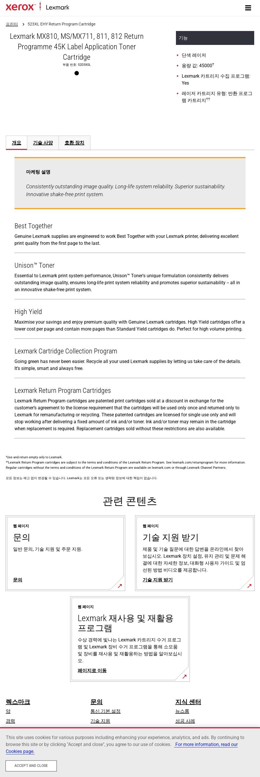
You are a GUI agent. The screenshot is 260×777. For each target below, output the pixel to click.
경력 (10, 721)
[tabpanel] (130, 299)
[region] (130, 752)
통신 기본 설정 (105, 711)
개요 (16, 142)
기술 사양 (43, 142)
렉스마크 (18, 701)
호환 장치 (74, 142)
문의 (96, 701)
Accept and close (31, 766)
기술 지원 (100, 721)
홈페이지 (77, 7)
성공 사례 (185, 721)
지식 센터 (188, 701)
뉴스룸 (182, 711)
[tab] (16, 143)
